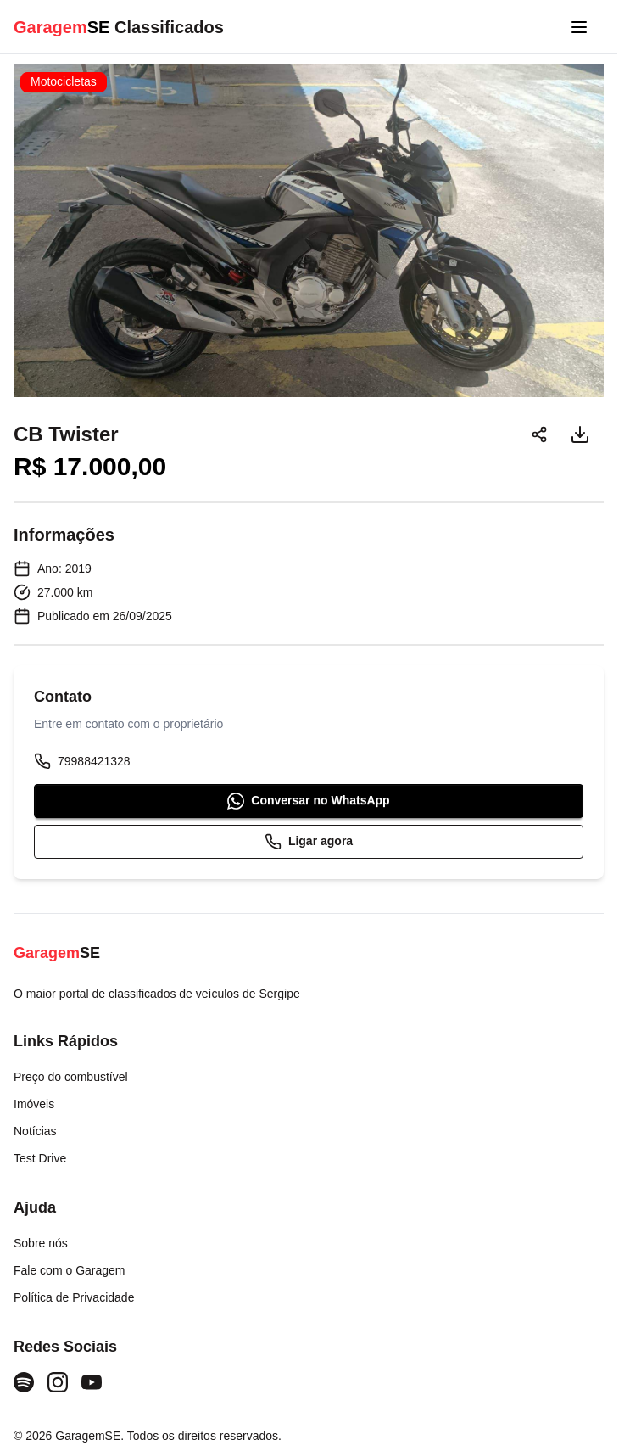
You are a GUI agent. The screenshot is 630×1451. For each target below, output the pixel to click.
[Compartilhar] (539, 434)
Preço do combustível (71, 1077)
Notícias (35, 1131)
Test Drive (40, 1158)
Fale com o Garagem (69, 1270)
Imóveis (34, 1104)
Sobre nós (41, 1243)
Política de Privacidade (74, 1297)
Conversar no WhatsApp (308, 801)
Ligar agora (309, 841)
